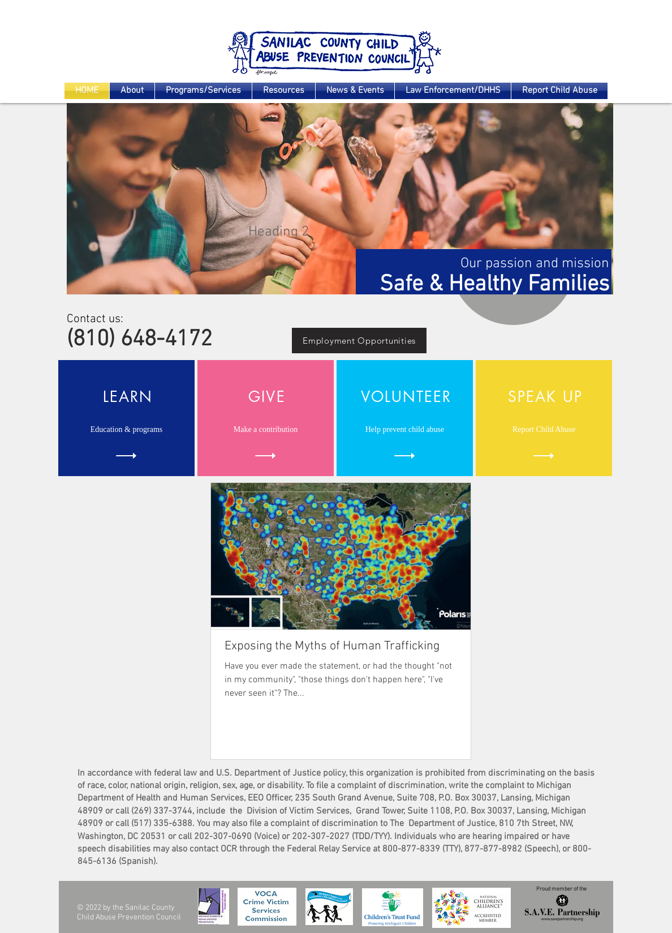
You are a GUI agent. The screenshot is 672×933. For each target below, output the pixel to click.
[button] (340, 198)
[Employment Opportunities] (359, 340)
